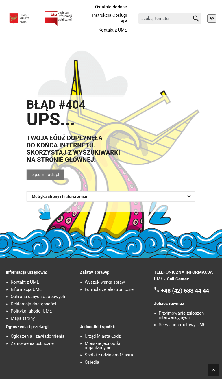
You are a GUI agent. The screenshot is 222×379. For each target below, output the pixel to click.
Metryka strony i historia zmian (112, 196)
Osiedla (92, 362)
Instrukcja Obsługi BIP (109, 19)
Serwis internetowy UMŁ (182, 325)
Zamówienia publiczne (32, 343)
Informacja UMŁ (26, 289)
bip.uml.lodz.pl (45, 174)
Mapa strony (23, 318)
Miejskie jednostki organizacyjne (102, 345)
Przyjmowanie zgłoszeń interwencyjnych (181, 315)
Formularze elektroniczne (109, 289)
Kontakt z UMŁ (113, 30)
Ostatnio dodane (111, 7)
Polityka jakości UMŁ (31, 311)
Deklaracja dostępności (33, 304)
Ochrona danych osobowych (38, 297)
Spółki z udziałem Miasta (109, 355)
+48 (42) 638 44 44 (185, 290)
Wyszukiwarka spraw (105, 282)
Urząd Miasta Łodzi (103, 336)
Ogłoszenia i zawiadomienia (37, 336)
